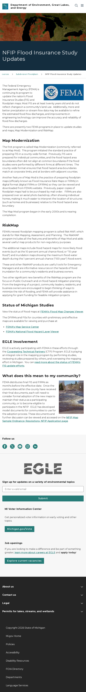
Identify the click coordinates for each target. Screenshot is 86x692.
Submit (43, 498)
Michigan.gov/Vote (19, 529)
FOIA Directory (14, 669)
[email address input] (43, 489)
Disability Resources (17, 660)
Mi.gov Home (13, 636)
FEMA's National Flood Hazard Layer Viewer (32, 331)
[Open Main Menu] (82, 5)
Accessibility (13, 652)
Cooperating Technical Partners (26, 351)
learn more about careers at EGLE (35, 552)
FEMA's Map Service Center (22, 327)
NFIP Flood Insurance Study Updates (63, 74)
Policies (10, 644)
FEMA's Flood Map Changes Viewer (61, 311)
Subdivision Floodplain (27, 74)
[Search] (76, 5)
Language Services (17, 685)
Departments (14, 677)
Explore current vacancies (24, 560)
